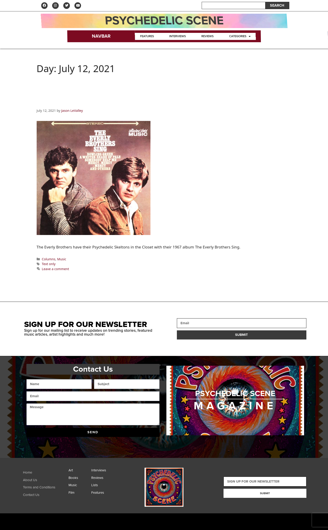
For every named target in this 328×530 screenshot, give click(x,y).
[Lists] (101, 486)
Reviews (207, 36)
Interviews (177, 36)
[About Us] (44, 484)
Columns (49, 259)
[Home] (44, 477)
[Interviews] (101, 471)
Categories (240, 36)
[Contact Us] (44, 499)
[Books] (78, 479)
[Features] (101, 494)
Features (147, 36)
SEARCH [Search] (277, 5)
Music (61, 259)
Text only (49, 264)
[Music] (78, 486)
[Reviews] (101, 479)
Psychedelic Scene (164, 21)
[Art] (78, 471)
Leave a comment (55, 269)
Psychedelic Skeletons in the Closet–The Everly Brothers (140, 102)
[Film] (78, 494)
